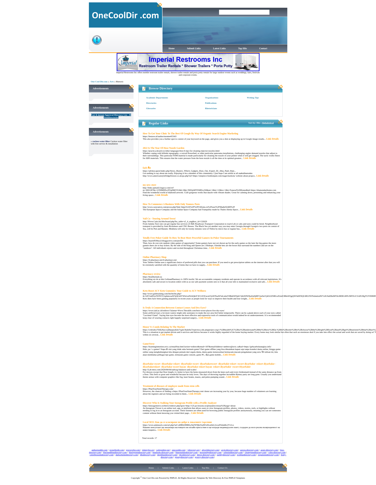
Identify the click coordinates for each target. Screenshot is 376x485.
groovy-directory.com (204, 457)
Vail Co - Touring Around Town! (159, 218)
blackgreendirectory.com (139, 452)
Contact (263, 48)
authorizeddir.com (99, 450)
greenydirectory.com (184, 457)
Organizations (211, 97)
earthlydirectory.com (226, 454)
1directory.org (193, 450)
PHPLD (173, 478)
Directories (151, 103)
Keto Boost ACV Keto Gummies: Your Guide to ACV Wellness (174, 290)
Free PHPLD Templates (234, 478)
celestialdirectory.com (233, 452)
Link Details (272, 138)
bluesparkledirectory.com (186, 452)
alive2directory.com (210, 450)
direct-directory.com (206, 454)
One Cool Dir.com (99, 81)
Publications (211, 103)
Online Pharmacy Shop (154, 257)
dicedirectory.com (187, 454)
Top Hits (242, 48)
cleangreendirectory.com (255, 452)
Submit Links (194, 48)
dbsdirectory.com (147, 454)
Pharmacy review (152, 274)
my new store (149, 184)
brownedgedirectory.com (210, 452)
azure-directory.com (269, 450)
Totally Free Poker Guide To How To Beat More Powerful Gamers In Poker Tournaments (188, 237)
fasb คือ (147, 167)
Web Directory (215, 478)
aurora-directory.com (249, 450)
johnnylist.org (148, 450)
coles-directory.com (277, 452)
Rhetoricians (211, 108)
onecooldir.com (178, 450)
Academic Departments (157, 97)
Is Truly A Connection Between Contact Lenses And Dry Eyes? (175, 307)
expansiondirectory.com (268, 454)
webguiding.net (163, 450)
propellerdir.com (117, 450)
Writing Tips (253, 97)
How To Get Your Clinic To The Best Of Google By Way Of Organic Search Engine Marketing (190, 133)
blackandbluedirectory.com (115, 452)
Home (172, 48)
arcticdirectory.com (229, 450)
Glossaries (151, 108)
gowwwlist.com (133, 450)
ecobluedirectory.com (246, 454)
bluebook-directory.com (163, 452)
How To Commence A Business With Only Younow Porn (171, 204)
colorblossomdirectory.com (101, 454)
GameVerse (149, 343)
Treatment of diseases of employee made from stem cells (171, 386)
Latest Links (219, 48)
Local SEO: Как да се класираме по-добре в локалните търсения (177, 422)
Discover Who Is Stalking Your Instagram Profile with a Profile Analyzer (180, 402)
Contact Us (222, 468)
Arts (112, 81)
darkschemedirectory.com (126, 454)
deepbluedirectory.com (167, 454)
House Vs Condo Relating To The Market (164, 327)
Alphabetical (268, 123)
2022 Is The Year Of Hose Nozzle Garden (163, 148)
